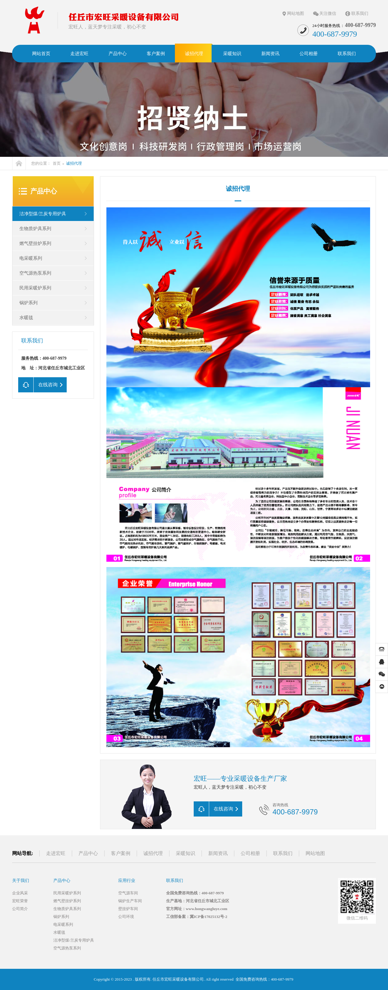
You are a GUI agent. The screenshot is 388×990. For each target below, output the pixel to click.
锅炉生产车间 (130, 901)
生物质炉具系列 (35, 228)
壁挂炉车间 (128, 908)
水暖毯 (26, 317)
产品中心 (43, 191)
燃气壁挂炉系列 (35, 243)
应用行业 (126, 880)
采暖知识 (185, 853)
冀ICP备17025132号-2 (208, 916)
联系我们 (359, 13)
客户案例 (120, 853)
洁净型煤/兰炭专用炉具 (42, 213)
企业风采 (20, 893)
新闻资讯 (218, 853)
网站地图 (295, 13)
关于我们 (20, 880)
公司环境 (126, 916)
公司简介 (20, 908)
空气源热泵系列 (35, 273)
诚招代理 (238, 188)
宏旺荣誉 (20, 901)
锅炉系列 (28, 302)
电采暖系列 (30, 258)
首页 (57, 163)
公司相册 (250, 853)
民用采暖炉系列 (35, 287)
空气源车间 (128, 893)
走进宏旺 (55, 853)
